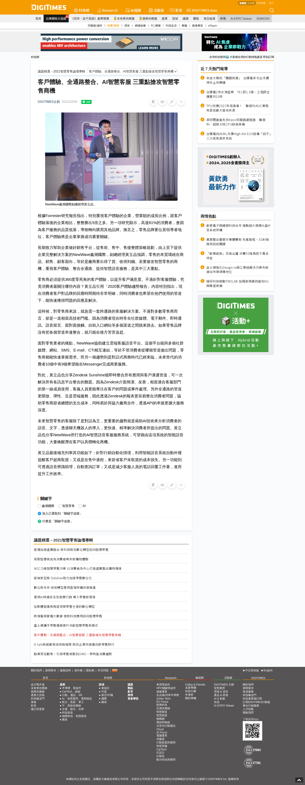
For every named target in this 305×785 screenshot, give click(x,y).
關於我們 (36, 670)
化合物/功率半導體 (167, 695)
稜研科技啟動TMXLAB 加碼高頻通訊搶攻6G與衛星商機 (237, 283)
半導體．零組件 (71, 688)
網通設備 (140, 25)
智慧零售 (68, 506)
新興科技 (161, 704)
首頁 (38, 18)
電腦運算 (161, 735)
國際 (104, 698)
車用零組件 (163, 684)
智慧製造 (161, 711)
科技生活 (171, 25)
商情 (223, 18)
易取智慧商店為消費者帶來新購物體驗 (61, 559)
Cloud (160, 729)
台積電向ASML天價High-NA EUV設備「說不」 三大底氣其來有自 (238, 136)
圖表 (64, 719)
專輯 (184, 25)
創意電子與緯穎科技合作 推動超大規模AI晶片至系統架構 (238, 227)
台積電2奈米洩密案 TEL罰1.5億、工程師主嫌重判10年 (238, 94)
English (268, 670)
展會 (33, 702)
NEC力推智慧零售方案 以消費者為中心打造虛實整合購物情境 (78, 568)
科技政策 (67, 712)
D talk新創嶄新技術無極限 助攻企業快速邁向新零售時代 (74, 644)
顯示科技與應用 (165, 759)
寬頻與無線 (163, 722)
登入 (271, 2)
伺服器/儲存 (95, 25)
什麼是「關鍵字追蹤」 (57, 521)
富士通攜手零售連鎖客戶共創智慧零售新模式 (66, 625)
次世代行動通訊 (165, 725)
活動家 (156, 10)
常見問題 (103, 670)
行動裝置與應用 (165, 742)
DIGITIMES (259, 677)
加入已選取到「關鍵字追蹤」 (62, 513)
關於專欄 (190, 698)
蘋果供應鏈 (148, 18)
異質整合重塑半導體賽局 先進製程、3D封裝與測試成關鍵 (237, 241)
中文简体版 (252, 670)
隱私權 (90, 670)
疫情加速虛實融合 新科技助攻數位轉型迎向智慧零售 (71, 549)
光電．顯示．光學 (73, 709)
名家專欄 (190, 687)
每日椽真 (209, 18)
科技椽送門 (38, 698)
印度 (104, 691)
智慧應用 (219, 688)
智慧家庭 (161, 715)
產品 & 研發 (221, 695)
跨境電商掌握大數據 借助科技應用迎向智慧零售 (68, 616)
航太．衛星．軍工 (73, 702)
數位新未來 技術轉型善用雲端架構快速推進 (65, 587)
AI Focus (161, 732)
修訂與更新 (38, 709)
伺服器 (160, 739)
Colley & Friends (195, 684)
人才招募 (248, 709)
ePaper (212, 25)
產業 (164, 18)
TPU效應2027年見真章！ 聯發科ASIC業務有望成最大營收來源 (237, 108)
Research (107, 10)
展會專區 (197, 25)
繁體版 (242, 3)
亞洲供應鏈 (163, 708)
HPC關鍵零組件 (166, 688)
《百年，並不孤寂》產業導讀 (90, 18)
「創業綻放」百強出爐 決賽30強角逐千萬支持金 (237, 255)
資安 (127, 25)
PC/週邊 (156, 25)
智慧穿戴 (161, 745)
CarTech (161, 749)
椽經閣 (133, 10)
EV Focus (162, 701)
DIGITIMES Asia (202, 10)
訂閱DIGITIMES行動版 (256, 702)
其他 (216, 702)
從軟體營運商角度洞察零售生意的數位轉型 (64, 606)
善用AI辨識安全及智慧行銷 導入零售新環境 (65, 597)
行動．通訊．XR (72, 695)
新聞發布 (50, 670)
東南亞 (105, 688)
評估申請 (260, 2)
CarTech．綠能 (71, 691)
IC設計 (160, 752)
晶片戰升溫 (38, 684)
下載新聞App (251, 719)
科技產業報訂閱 (252, 698)
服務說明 (65, 670)
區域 (175, 18)
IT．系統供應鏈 (71, 705)
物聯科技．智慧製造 (74, 716)
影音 (175, 10)
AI (84, 506)
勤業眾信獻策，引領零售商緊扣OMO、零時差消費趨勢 (73, 654)
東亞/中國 (107, 695)
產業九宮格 (38, 695)
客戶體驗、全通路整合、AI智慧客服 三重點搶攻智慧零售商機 (77, 635)
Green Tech (163, 698)
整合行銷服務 (251, 705)
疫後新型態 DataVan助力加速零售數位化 (63, 578)
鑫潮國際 (48, 506)
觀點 (196, 18)
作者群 (189, 694)
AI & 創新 (219, 698)
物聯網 (160, 718)
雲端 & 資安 (221, 691)
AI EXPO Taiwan (241, 18)
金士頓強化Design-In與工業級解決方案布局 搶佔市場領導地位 (237, 269)
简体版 (250, 3)
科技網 (81, 10)
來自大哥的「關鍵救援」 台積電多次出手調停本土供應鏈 (237, 80)
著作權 (78, 670)
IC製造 (160, 756)
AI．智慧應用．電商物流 (77, 698)
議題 (185, 18)
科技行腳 (190, 691)
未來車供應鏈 (124, 18)
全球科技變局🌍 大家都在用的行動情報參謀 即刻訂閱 (241, 56)
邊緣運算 (161, 691)
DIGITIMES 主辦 (224, 684)
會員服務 (248, 691)
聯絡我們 (248, 712)
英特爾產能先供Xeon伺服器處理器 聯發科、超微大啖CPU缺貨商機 (236, 122)
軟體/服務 (113, 25)
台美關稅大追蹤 (57, 17)
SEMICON (263, 18)
